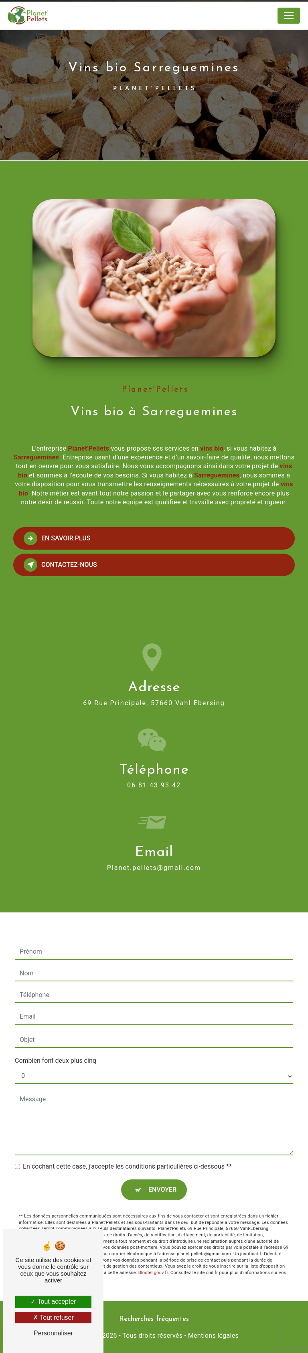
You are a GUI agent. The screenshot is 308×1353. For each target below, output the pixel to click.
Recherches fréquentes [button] (154, 1319)
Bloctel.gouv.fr (153, 1261)
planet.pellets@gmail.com (154, 856)
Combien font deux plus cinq (55, 1049)
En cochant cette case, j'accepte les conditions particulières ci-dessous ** (127, 1155)
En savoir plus (57, 538)
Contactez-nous (60, 565)
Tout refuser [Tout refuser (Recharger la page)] (53, 1317)
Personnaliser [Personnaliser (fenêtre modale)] (53, 1333)
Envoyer (162, 1178)
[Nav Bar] (289, 16)
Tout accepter (53, 1301)
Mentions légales (213, 1335)
